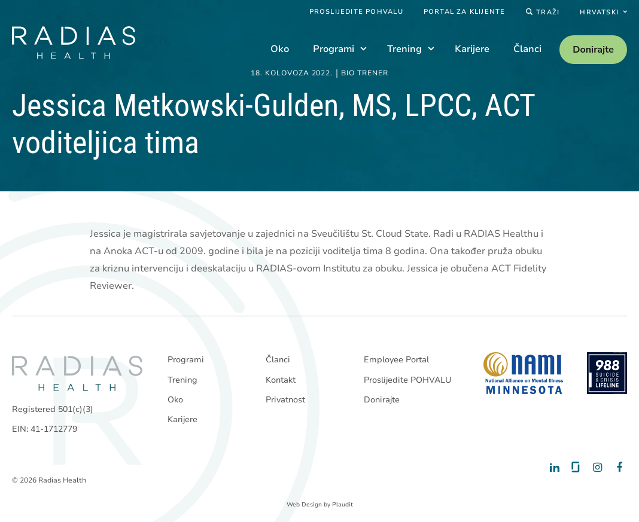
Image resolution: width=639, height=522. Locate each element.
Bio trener (364, 73)
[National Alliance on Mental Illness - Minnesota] (523, 373)
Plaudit (342, 504)
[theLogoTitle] (73, 42)
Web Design (304, 504)
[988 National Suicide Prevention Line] (607, 373)
